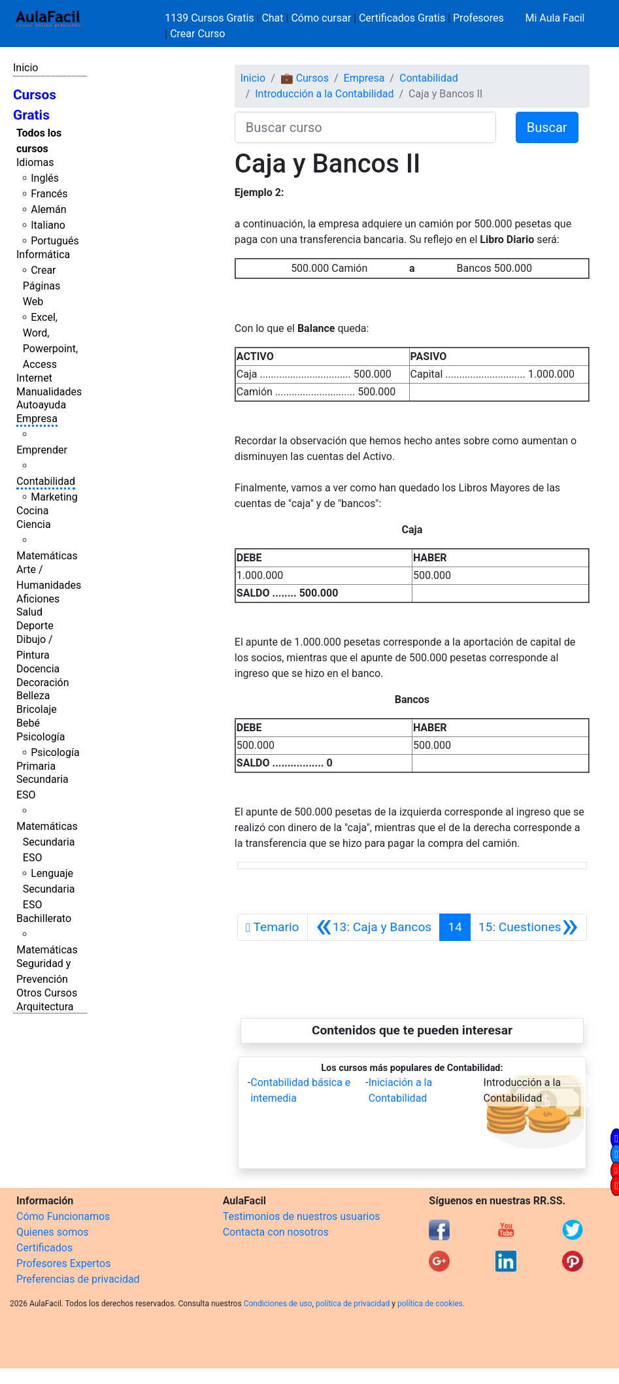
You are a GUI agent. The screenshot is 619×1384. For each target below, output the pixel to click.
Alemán (48, 209)
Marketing (54, 497)
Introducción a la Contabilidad (324, 94)
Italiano (48, 225)
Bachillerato (43, 918)
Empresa (37, 418)
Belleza (33, 695)
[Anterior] (374, 927)
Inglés (45, 178)
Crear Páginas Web (41, 286)
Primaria (36, 766)
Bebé (28, 723)
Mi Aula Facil (554, 18)
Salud (29, 612)
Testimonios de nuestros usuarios (301, 1216)
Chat (272, 18)
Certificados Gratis (402, 18)
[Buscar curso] (365, 127)
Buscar (547, 127)
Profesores (478, 18)
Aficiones (37, 599)
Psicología (40, 737)
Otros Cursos (46, 993)
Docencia (37, 669)
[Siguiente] (528, 927)
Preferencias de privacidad (78, 1279)
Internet (34, 378)
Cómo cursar (321, 18)
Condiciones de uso (278, 1303)
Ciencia (33, 524)
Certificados (44, 1248)
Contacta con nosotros (276, 1232)
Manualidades (49, 392)
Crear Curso (197, 33)
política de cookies (430, 1303)
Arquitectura (44, 1006)
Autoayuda (41, 405)
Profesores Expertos (63, 1263)
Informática (43, 254)
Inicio (25, 67)
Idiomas (35, 162)
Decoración (42, 682)
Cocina (32, 510)
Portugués (55, 241)
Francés (49, 194)
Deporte (35, 625)
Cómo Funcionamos (63, 1216)
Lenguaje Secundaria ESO (49, 889)
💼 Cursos (304, 78)
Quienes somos (52, 1232)
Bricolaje (36, 709)
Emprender (41, 450)
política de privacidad (353, 1303)
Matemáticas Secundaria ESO (47, 842)
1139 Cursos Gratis (210, 18)
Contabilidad (45, 481)
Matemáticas (47, 556)
